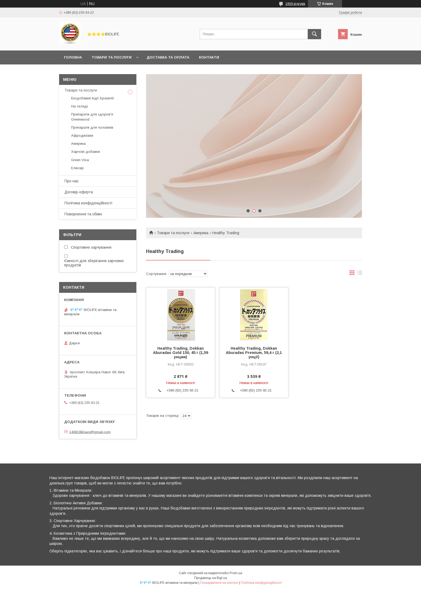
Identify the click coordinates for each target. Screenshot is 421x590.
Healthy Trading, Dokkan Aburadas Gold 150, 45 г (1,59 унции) (180, 352)
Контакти (209, 57)
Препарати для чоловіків (92, 127)
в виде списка (359, 274)
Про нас (71, 181)
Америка (200, 233)
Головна (73, 57)
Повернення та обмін (83, 214)
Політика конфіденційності (88, 203)
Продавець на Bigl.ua (210, 578)
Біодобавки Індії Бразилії (92, 98)
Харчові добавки (85, 152)
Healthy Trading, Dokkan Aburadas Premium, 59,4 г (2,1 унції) (254, 352)
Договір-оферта (78, 192)
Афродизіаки (82, 135)
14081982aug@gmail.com (90, 432)
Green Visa (80, 160)
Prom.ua (236, 573)
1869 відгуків (295, 4)
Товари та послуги (112, 57)
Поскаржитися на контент (219, 583)
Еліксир (77, 168)
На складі (79, 106)
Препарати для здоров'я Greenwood (92, 116)
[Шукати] (314, 34)
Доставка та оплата (168, 57)
